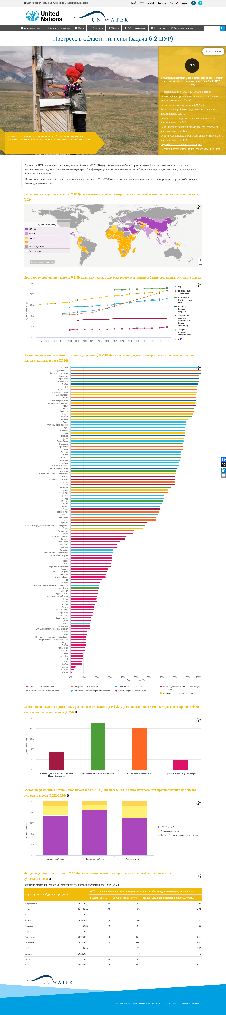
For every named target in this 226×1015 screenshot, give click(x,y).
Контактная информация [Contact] (126, 1003)
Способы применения (182, 27)
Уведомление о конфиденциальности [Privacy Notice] (154, 1003)
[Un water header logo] (77, 16)
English (151, 3)
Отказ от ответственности (42, 261)
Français (162, 3)
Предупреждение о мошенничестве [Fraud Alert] (187, 1003)
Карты (81, 27)
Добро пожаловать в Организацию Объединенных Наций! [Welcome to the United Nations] (56, 2)
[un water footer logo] (49, 979)
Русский (174, 3)
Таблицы (115, 27)
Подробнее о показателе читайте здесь (181, 144)
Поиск (222, 28)
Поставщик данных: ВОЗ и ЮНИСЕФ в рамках (189, 96)
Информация (159, 27)
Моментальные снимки (60, 27)
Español (185, 3)
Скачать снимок (213, 51)
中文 (142, 3)
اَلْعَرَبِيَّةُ (133, 3)
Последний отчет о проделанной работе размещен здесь (190, 148)
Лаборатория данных (137, 27)
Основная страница (32, 28)
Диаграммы (98, 27)
